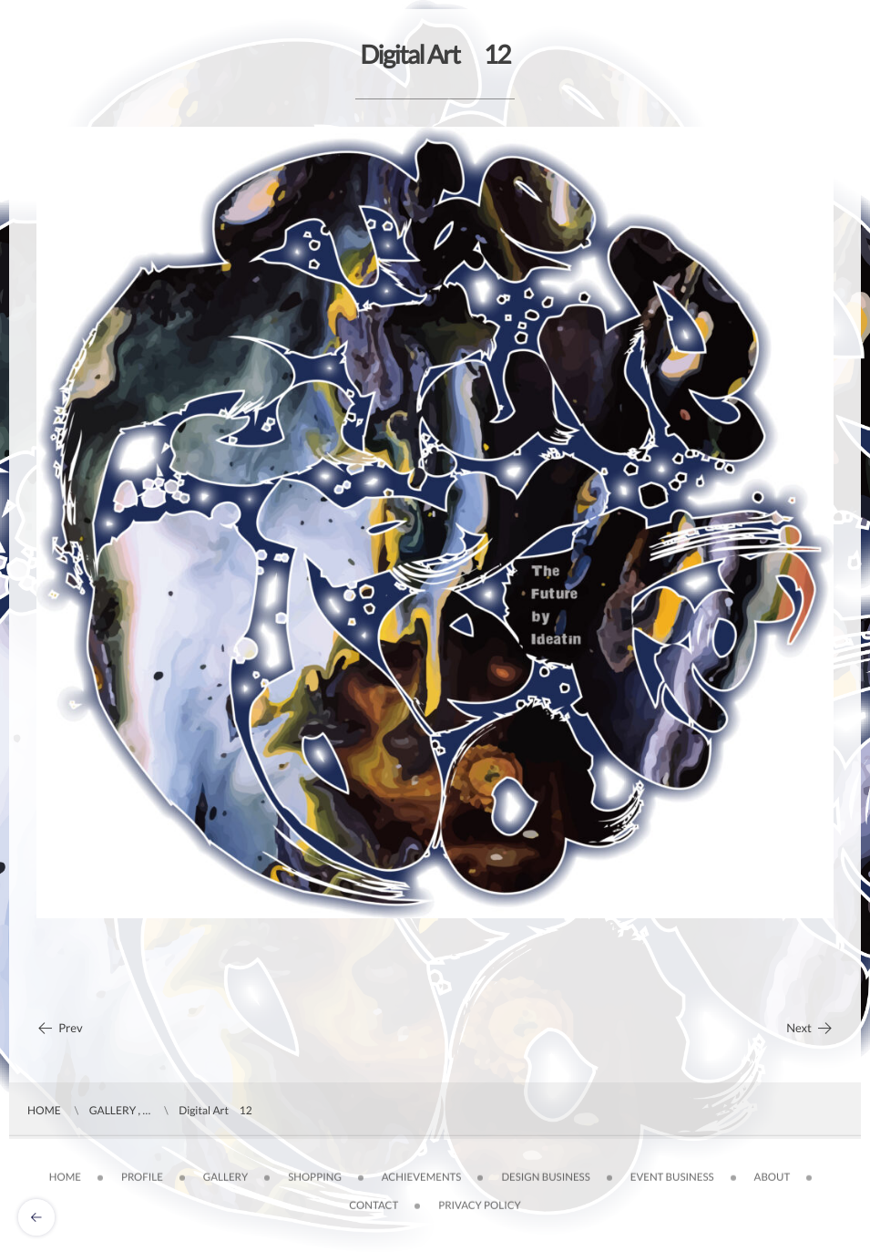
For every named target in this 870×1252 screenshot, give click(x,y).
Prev (59, 1027)
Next (810, 1027)
